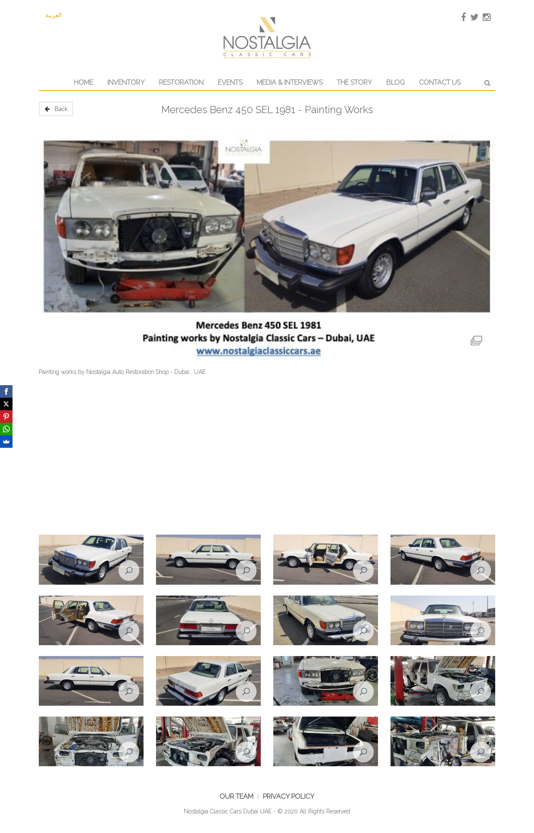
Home (83, 82)
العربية (53, 15)
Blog (395, 82)
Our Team (236, 796)
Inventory (126, 82)
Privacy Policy (289, 796)
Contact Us (440, 82)
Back (56, 109)
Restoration (181, 82)
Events (230, 82)
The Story (354, 82)
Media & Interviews (289, 82)
